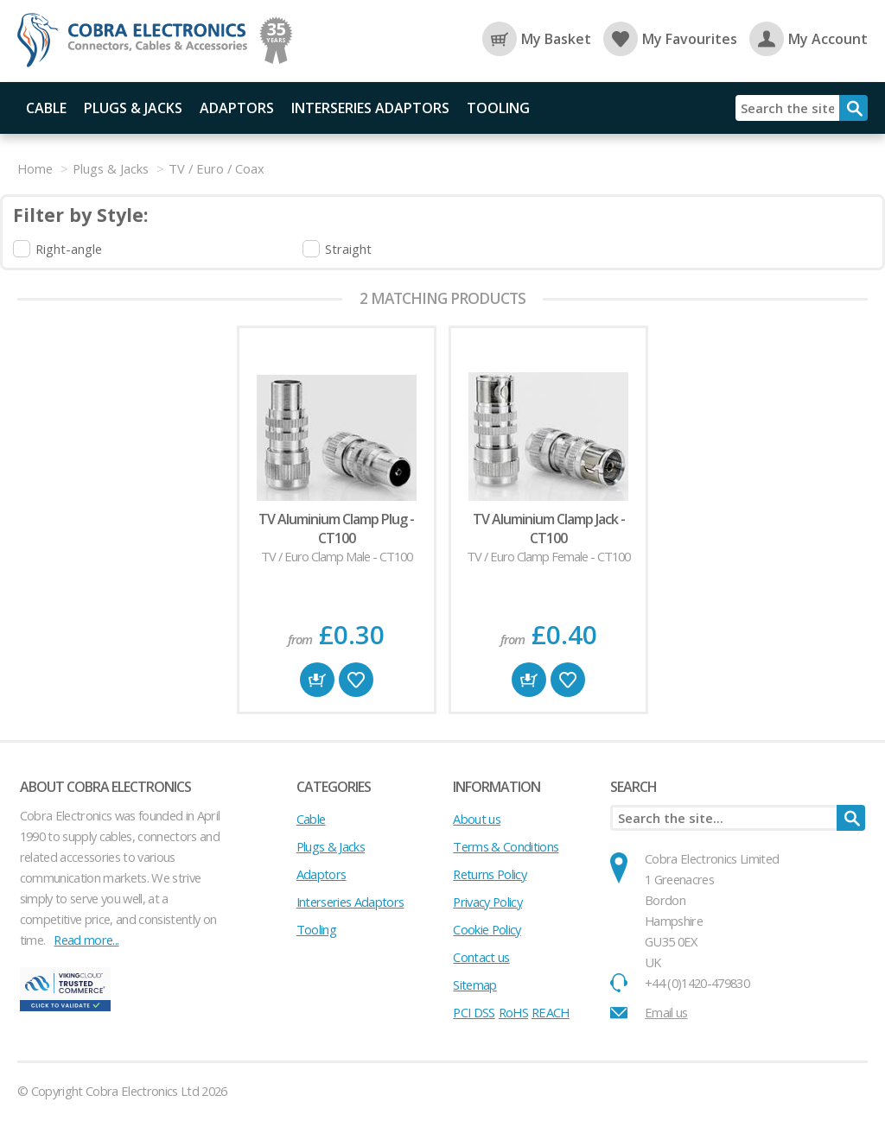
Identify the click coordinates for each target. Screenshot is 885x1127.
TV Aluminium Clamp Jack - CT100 (549, 529)
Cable (46, 107)
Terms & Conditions (505, 846)
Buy (317, 679)
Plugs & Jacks (133, 107)
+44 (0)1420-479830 (697, 982)
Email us (666, 1012)
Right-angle (68, 248)
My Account (808, 39)
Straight (348, 248)
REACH (551, 1012)
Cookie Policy (486, 929)
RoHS (513, 1012)
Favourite (356, 679)
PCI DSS (473, 1012)
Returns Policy (489, 874)
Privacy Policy (487, 901)
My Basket (536, 39)
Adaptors (237, 107)
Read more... (86, 939)
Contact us (481, 957)
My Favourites (670, 39)
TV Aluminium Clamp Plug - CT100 (336, 529)
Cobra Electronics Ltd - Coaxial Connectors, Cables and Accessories (138, 41)
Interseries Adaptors (370, 107)
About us (476, 818)
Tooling (498, 107)
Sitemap (474, 984)
